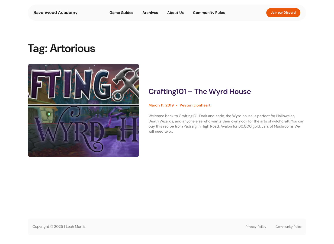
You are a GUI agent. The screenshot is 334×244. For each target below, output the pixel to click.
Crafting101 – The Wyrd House (199, 91)
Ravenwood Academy (56, 12)
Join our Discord (283, 12)
